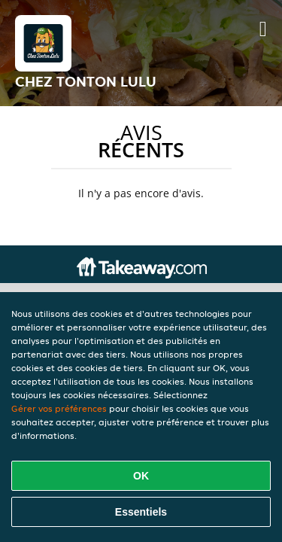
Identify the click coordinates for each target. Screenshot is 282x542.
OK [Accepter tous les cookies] (141, 476)
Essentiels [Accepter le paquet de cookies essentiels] (141, 512)
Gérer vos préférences (59, 408)
